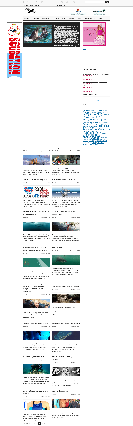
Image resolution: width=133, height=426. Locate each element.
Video (84, 49)
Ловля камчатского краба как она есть (92, 78)
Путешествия (45, 18)
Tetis (106, 110)
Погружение (101, 124)
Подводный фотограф (102, 130)
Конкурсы (95, 119)
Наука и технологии (97, 122)
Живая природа (96, 116)
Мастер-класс (86, 122)
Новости (26, 18)
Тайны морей (102, 139)
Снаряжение (35, 18)
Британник (26, 148)
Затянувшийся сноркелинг (61, 391)
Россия (103, 133)
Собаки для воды (87, 86)
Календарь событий (89, 18)
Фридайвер (87, 143)
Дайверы (87, 114)
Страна (95, 139)
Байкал (99, 112)
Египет (90, 116)
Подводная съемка (90, 126)
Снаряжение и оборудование (91, 135)
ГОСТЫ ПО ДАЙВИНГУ (58, 148)
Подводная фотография (96, 127)
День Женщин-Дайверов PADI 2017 (33, 357)
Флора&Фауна (93, 141)
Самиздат (71, 18)
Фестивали (85, 141)
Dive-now (59, 5)
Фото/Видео (56, 18)
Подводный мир (88, 129)
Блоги (63, 18)
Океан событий (90, 124)
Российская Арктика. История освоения (93, 89)
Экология (86, 144)
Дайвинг (97, 114)
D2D (65, 5)
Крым (86, 120)
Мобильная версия (30, 1)
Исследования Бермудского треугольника (66, 323)
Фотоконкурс (102, 141)
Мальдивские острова (94, 121)
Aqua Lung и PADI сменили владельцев (35, 180)
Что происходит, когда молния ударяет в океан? (95, 82)
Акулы (86, 112)
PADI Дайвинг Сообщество (94, 110)
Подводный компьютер (102, 128)
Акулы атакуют (57, 248)
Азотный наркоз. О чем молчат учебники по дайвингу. (96, 74)
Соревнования (87, 139)
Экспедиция (94, 144)
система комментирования (92, 100)
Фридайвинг (98, 142)
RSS (40, 1)
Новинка (107, 122)
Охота (37, 5)
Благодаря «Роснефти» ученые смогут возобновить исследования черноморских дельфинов (66, 31)
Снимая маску (104, 137)
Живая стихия (104, 116)
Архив (100, 18)
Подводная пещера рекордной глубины (35, 323)
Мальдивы (103, 121)
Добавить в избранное (49, 1)
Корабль (102, 119)
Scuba (26, 5)
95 (51, 423)
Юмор (79, 18)
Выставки (104, 112)
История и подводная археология (91, 118)
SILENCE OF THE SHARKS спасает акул (63, 180)
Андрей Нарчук (93, 112)
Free (31, 5)
